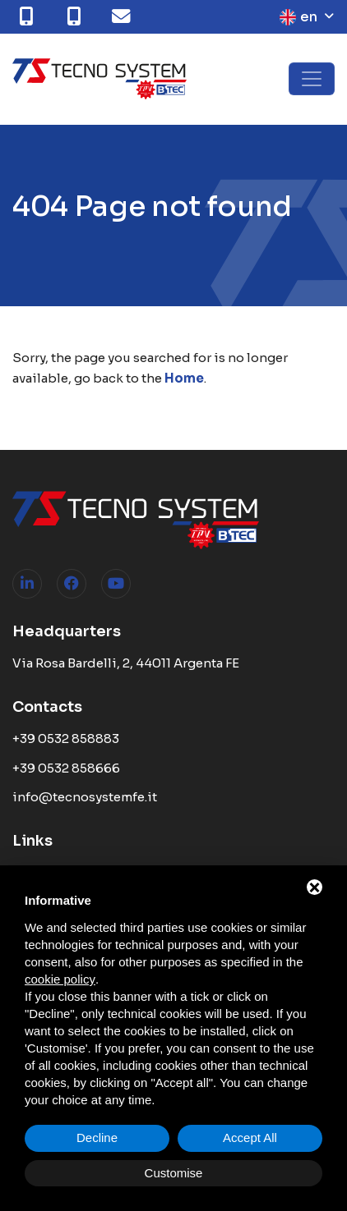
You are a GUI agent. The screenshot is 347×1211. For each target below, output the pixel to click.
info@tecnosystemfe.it (84, 797)
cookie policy (60, 979)
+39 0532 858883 (65, 738)
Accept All (250, 1137)
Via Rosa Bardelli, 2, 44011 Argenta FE (125, 663)
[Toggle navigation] (312, 78)
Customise (174, 1173)
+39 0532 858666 (66, 768)
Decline (97, 1137)
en (298, 16)
